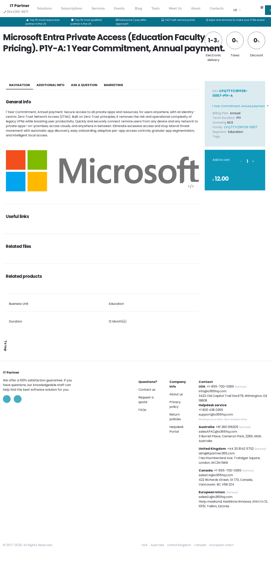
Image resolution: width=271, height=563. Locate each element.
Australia (157, 545)
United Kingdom (179, 545)
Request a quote (146, 399)
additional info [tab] (50, 85)
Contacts (217, 8)
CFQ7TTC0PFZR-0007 (240, 127)
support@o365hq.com (216, 414)
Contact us (146, 389)
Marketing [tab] (113, 85)
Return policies (175, 416)
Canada (200, 545)
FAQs (142, 410)
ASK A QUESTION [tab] (84, 85)
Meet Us (175, 8)
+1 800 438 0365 (211, 410)
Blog (138, 8)
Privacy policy (175, 404)
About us (176, 394)
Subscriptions (71, 8)
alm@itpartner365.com (217, 453)
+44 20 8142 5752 (240, 448)
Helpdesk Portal (176, 429)
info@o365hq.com (212, 391)
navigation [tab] (19, 85)
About (196, 8)
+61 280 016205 (227, 427)
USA (145, 545)
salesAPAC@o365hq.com (218, 431)
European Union (221, 545)
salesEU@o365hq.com (215, 497)
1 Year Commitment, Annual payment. (238, 106)
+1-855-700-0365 (220, 386)
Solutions (44, 8)
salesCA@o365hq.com (216, 475)
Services (98, 8)
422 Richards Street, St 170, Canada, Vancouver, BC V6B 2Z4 (226, 482)
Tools (155, 8)
